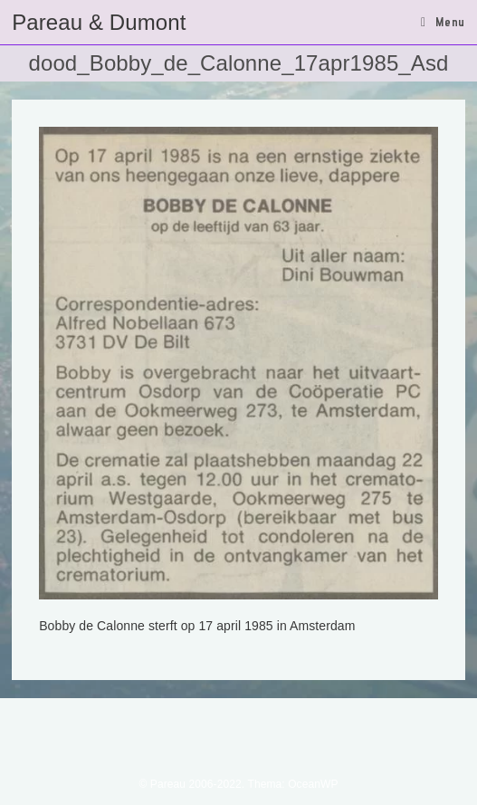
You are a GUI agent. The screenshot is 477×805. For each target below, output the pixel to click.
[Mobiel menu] (443, 21)
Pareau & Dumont (99, 22)
